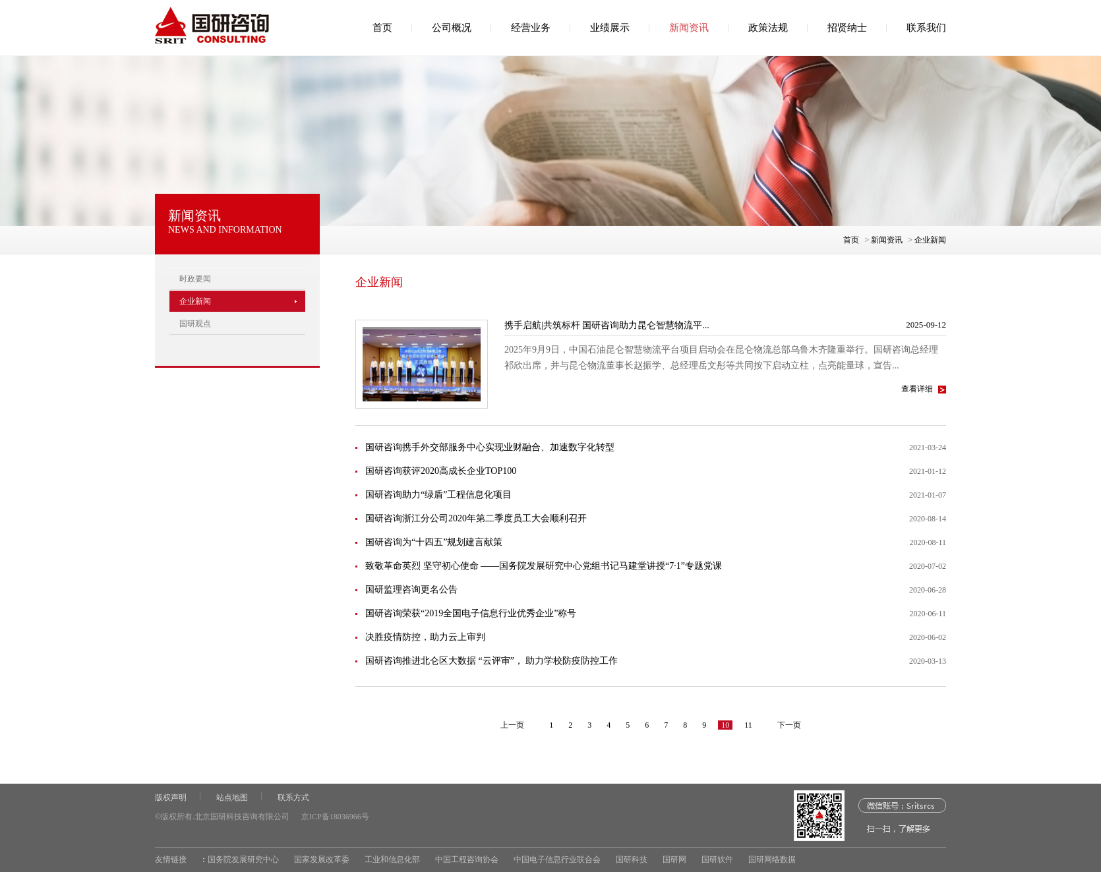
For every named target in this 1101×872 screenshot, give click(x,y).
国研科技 (631, 859)
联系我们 (926, 27)
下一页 (789, 725)
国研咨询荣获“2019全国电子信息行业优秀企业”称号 (470, 613)
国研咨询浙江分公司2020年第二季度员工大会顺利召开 (476, 518)
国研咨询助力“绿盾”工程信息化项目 (438, 495)
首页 (382, 27)
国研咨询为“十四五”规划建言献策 (433, 542)
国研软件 (717, 859)
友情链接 (171, 859)
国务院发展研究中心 (243, 859)
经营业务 (530, 27)
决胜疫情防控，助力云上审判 (425, 637)
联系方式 (293, 797)
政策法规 (768, 27)
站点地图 (232, 797)
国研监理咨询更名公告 (411, 590)
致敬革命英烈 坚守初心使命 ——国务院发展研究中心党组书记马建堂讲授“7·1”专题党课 (543, 566)
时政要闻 (195, 278)
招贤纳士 (847, 27)
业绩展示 (610, 27)
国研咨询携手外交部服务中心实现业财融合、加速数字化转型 (489, 447)
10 (725, 725)
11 (748, 725)
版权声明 (171, 797)
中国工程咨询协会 (466, 859)
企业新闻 (930, 240)
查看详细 (917, 388)
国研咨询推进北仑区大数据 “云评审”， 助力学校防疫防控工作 (491, 661)
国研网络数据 (772, 859)
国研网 (674, 859)
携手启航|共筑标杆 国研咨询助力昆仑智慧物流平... (606, 325)
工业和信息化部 (392, 859)
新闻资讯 (689, 27)
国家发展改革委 (321, 859)
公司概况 (451, 27)
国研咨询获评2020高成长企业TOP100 (440, 471)
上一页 (512, 725)
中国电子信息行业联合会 (557, 859)
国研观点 (195, 323)
